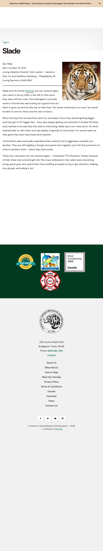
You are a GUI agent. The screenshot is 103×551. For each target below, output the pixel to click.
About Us (51, 362)
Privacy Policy (51, 381)
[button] (99, 4)
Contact (51, 355)
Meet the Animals (51, 377)
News (51, 400)
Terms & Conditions (51, 386)
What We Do (51, 367)
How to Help (51, 372)
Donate (51, 391)
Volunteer (51, 396)
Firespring (57, 429)
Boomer (30, 90)
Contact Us (52, 405)
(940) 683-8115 (55, 351)
